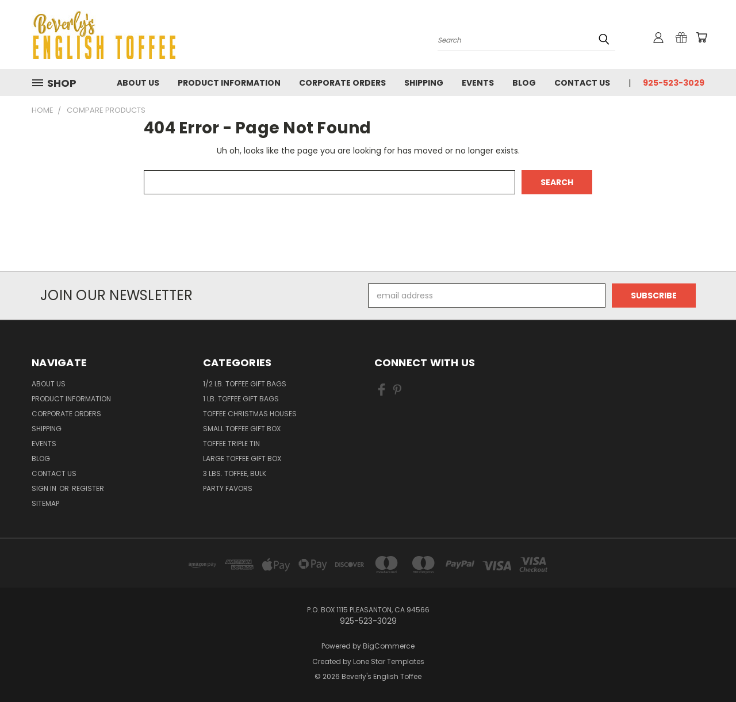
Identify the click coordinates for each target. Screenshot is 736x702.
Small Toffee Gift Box (242, 429)
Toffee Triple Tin (231, 443)
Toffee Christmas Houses (250, 414)
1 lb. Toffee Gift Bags (241, 399)
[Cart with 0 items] (701, 37)
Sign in (45, 488)
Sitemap (45, 503)
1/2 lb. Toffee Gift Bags (244, 384)
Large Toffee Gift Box (242, 458)
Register (88, 488)
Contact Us (582, 83)
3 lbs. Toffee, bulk (234, 473)
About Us (138, 83)
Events (478, 83)
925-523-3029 (673, 83)
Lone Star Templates (388, 661)
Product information (229, 83)
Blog (524, 83)
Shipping (423, 83)
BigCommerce (389, 646)
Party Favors (227, 488)
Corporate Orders (342, 83)
